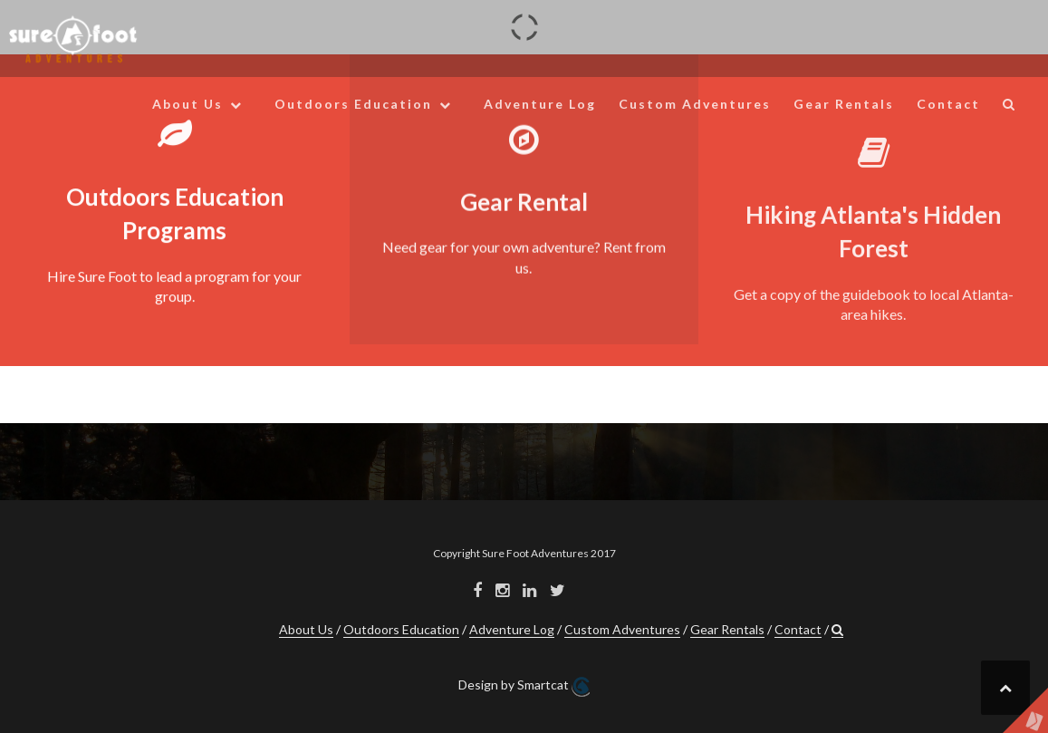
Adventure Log (540, 103)
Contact (948, 103)
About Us (187, 103)
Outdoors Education (353, 103)
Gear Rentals (843, 103)
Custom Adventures (695, 103)
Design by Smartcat (524, 687)
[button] (1009, 107)
